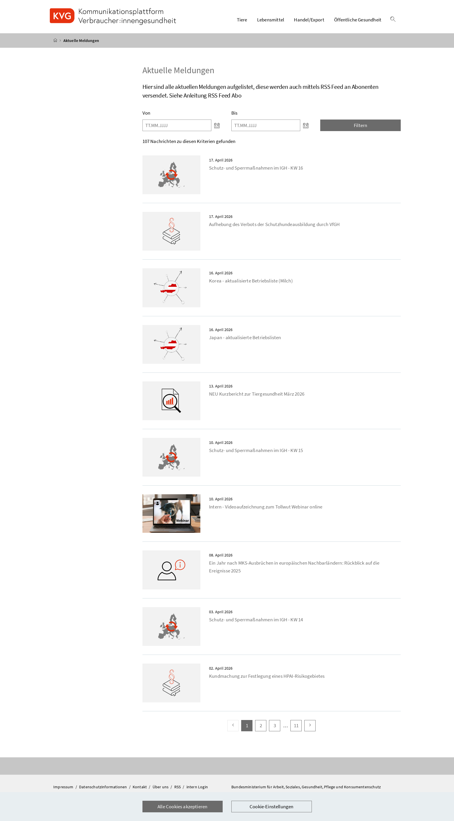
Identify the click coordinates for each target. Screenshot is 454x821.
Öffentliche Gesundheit (357, 20)
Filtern (360, 125)
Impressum (63, 787)
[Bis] (265, 125)
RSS (178, 787)
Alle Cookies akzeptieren (182, 806)
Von (146, 113)
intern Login (197, 787)
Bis (234, 113)
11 (298, 725)
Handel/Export (309, 20)
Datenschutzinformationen (103, 787)
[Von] (176, 125)
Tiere (242, 20)
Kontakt (140, 787)
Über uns (161, 787)
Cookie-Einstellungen (272, 806)
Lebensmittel (270, 20)
